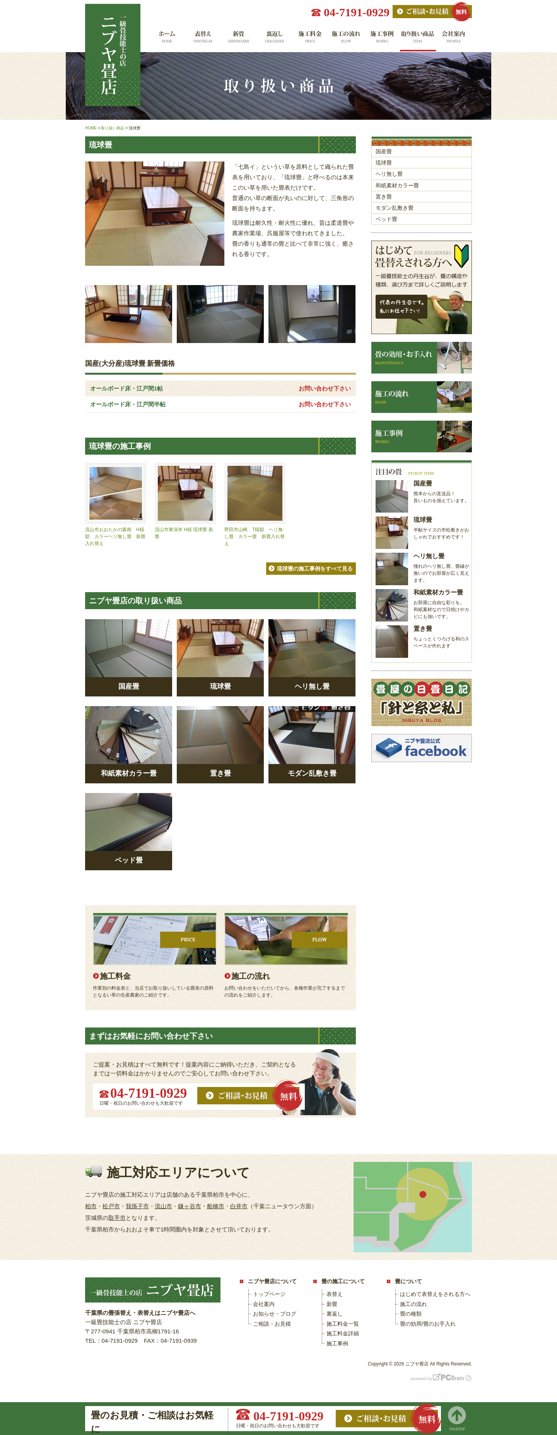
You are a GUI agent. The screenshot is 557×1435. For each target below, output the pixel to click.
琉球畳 (384, 163)
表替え (202, 39)
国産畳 (384, 151)
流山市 (163, 1206)
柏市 (91, 1206)
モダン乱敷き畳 (394, 208)
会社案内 (454, 39)
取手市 (117, 1217)
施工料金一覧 (310, 39)
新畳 (238, 39)
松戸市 (111, 1206)
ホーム (166, 39)
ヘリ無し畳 (389, 174)
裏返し (274, 39)
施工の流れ (346, 39)
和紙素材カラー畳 (397, 185)
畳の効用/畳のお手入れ (428, 1324)
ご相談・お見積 (272, 1324)
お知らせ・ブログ (274, 1314)
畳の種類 (411, 1314)
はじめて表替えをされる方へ (435, 1294)
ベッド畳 (386, 219)
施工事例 (382, 39)
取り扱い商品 (418, 39)
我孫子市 (137, 1206)
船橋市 (215, 1206)
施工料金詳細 (342, 1333)
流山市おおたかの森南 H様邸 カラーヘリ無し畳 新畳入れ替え (115, 536)
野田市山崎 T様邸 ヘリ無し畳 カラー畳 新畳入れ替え (254, 536)
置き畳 (384, 197)
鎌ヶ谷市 (189, 1206)
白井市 (239, 1206)
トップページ (269, 1294)
